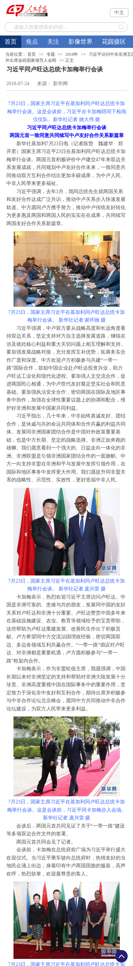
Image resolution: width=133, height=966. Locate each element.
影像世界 (80, 41)
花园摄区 (114, 41)
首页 (11, 41)
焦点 (32, 41)
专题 (50, 54)
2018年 (71, 54)
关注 (53, 41)
